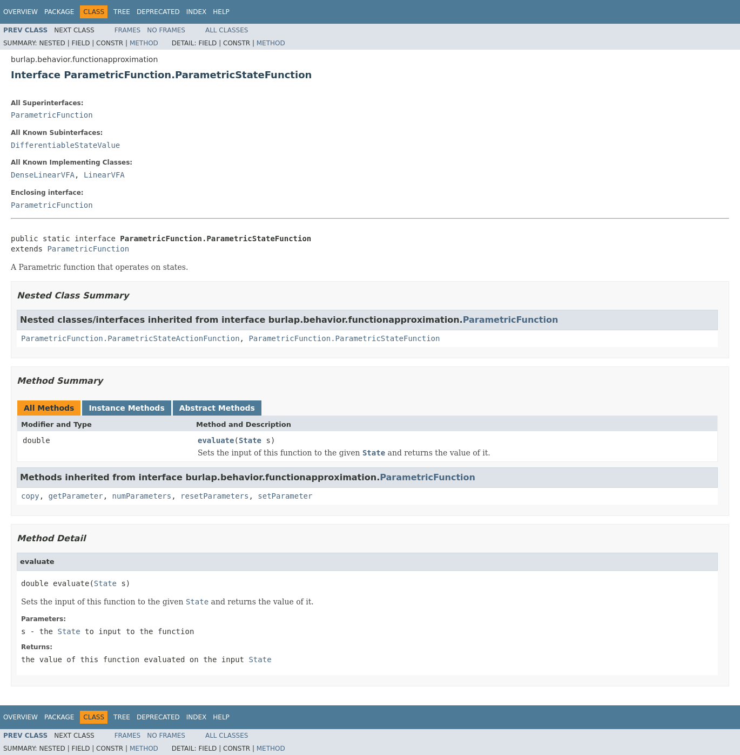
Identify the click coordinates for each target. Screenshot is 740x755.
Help (221, 12)
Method (144, 43)
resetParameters (214, 496)
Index (196, 12)
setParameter (285, 496)
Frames (128, 30)
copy (30, 496)
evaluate (216, 440)
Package (59, 12)
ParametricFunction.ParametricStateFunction (344, 338)
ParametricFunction (52, 115)
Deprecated (158, 12)
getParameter (76, 496)
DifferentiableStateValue (65, 145)
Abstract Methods (217, 408)
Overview (20, 12)
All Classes (226, 30)
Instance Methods (126, 408)
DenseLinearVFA (43, 175)
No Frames (166, 30)
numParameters (142, 496)
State (250, 440)
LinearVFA (104, 175)
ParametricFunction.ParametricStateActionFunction (130, 338)
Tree (121, 12)
